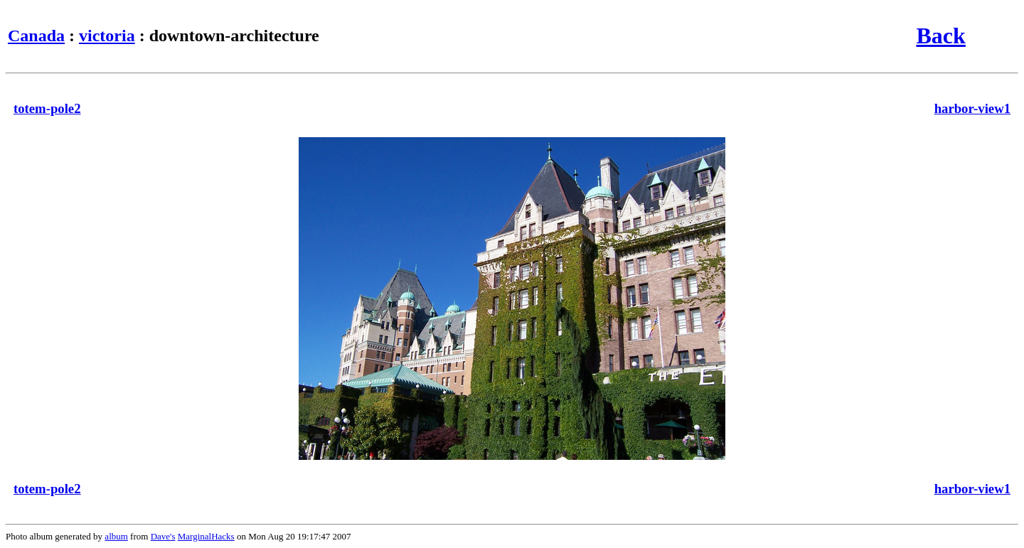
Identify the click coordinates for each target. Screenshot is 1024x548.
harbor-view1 (972, 108)
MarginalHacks (206, 536)
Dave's (163, 536)
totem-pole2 (47, 108)
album (116, 536)
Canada (36, 35)
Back (940, 35)
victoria (107, 35)
